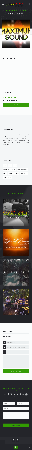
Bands (10, 165)
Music (4, 173)
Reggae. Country (7, 177)
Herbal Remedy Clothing (9, 169)
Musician (11, 173)
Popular (17, 173)
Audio (4, 165)
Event (15, 165)
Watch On (16, 105)
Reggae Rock (24, 173)
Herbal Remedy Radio (10, 97)
